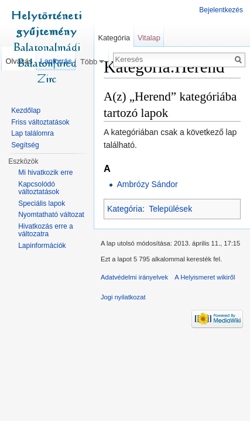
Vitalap (149, 37)
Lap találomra (32, 133)
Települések (170, 208)
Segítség (25, 145)
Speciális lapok (41, 203)
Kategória (124, 208)
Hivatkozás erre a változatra (45, 230)
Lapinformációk (42, 245)
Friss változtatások (40, 122)
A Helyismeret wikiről (204, 277)
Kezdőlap (25, 110)
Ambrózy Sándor (147, 184)
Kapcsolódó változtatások (38, 188)
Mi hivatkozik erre (45, 172)
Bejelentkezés (221, 10)
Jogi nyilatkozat (123, 297)
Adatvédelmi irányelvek (134, 277)
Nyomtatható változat (51, 214)
